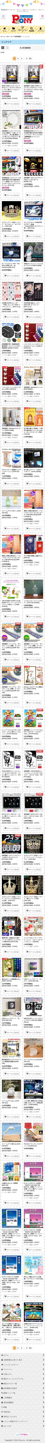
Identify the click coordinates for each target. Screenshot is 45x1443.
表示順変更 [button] (25, 48)
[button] (3, 16)
